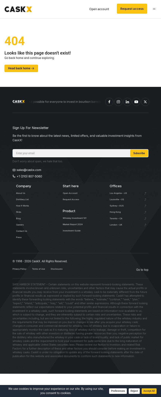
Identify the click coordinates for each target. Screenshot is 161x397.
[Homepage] (19, 102)
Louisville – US (120, 204)
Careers (21, 240)
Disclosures (75, 293)
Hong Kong (117, 222)
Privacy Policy (22, 293)
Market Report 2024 (76, 234)
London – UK (118, 240)
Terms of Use (49, 293)
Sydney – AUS (120, 213)
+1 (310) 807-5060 (29, 176)
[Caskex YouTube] (136, 102)
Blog (19, 231)
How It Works (25, 213)
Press (20, 259)
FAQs (19, 222)
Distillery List (24, 204)
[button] (152, 9)
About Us (22, 194)
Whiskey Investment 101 (79, 225)
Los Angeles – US (122, 194)
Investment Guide (75, 243)
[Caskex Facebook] (109, 102)
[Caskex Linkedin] (127, 102)
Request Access (74, 204)
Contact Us (23, 250)
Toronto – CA (119, 231)
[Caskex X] (145, 102)
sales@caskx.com (29, 170)
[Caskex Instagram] (118, 102)
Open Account (73, 194)
